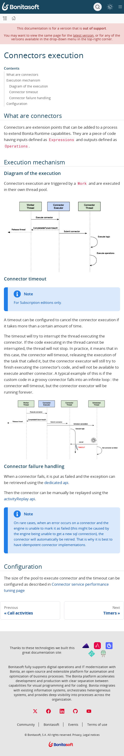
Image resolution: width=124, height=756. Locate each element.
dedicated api (56, 482)
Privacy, (77, 735)
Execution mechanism (23, 80)
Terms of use (97, 724)
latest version (83, 35)
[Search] (97, 7)
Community (26, 724)
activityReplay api (19, 498)
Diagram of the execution (28, 86)
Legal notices (91, 735)
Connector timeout (23, 92)
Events (73, 724)
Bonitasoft (51, 724)
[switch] (110, 7)
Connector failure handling (30, 98)
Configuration (16, 103)
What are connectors (22, 74)
